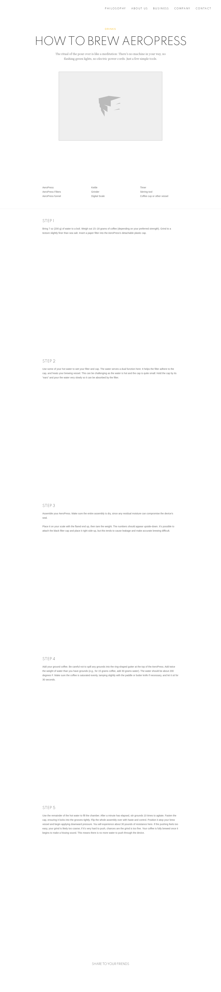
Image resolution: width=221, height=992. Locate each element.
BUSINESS (161, 8)
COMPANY (182, 8)
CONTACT (204, 8)
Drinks (110, 29)
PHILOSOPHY (115, 8)
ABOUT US (139, 8)
